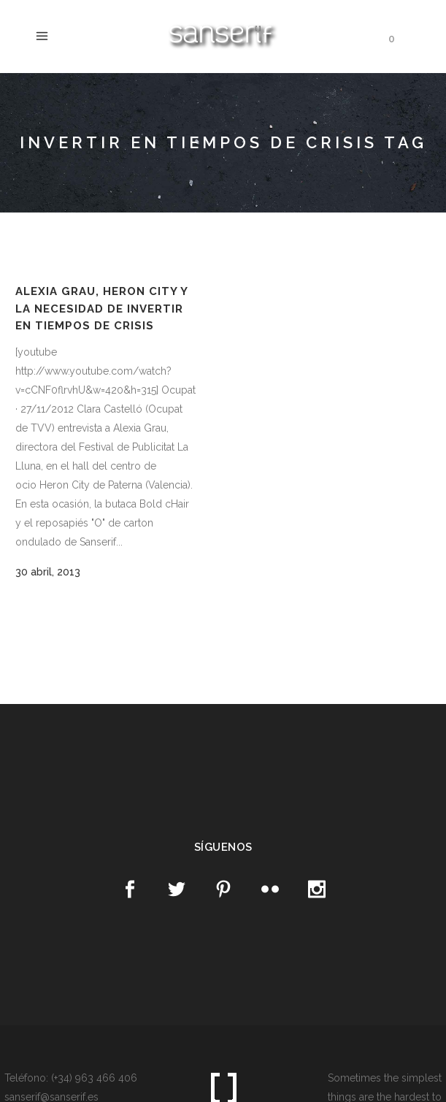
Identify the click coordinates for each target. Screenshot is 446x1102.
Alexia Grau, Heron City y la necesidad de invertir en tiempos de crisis (101, 308)
